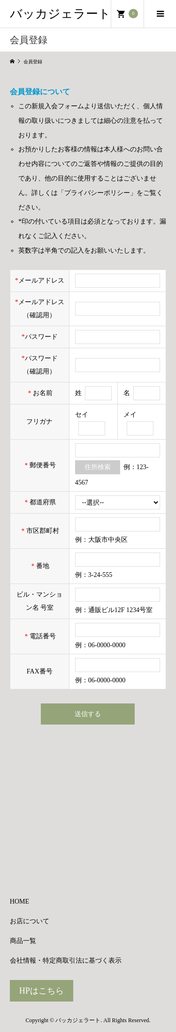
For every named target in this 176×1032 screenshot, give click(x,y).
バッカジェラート (60, 14)
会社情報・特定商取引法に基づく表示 (66, 960)
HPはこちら (41, 990)
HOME (19, 901)
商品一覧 (23, 940)
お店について (29, 921)
